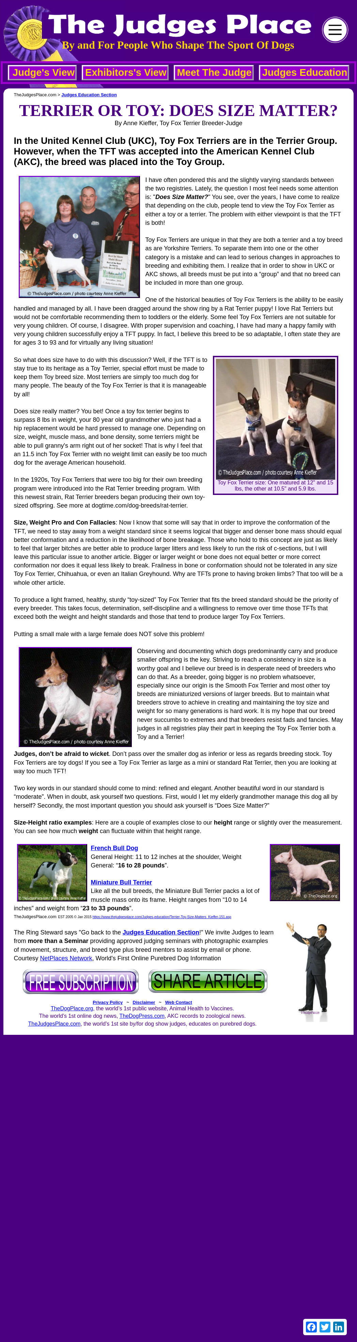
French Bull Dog (114, 848)
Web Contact (178, 1002)
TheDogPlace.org (72, 1008)
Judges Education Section (89, 94)
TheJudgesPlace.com (54, 1024)
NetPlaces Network (66, 958)
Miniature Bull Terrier (121, 882)
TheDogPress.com (142, 1016)
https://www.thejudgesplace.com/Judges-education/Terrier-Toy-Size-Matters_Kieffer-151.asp (162, 917)
